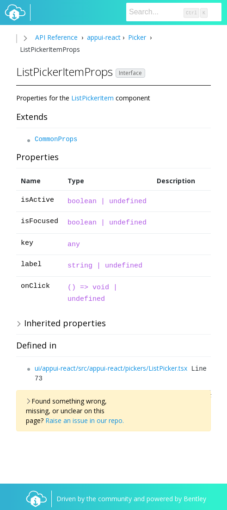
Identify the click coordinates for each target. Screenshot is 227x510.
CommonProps (56, 139)
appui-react (103, 37)
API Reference (56, 37)
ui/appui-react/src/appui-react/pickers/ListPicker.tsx (111, 368)
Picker (137, 37)
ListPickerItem (92, 97)
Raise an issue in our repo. (84, 420)
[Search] (173, 12)
